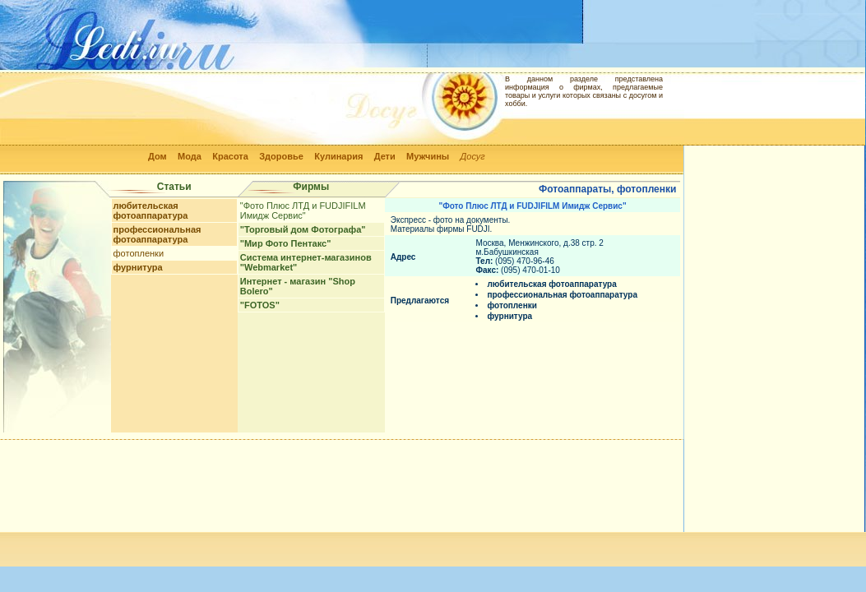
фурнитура (138, 267)
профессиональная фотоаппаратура (157, 234)
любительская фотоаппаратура (150, 210)
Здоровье (281, 156)
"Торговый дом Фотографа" (303, 229)
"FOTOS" (260, 305)
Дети (385, 156)
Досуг (473, 156)
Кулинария (338, 156)
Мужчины (427, 156)
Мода (189, 156)
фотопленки (138, 253)
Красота (230, 156)
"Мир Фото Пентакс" (285, 243)
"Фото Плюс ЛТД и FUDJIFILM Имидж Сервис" (303, 210)
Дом (157, 156)
